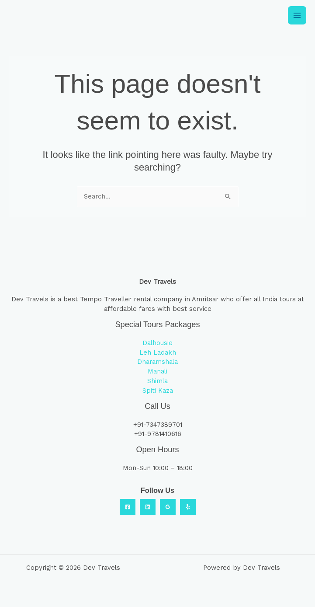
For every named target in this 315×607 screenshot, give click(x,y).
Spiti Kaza (157, 390)
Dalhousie (157, 343)
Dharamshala (157, 362)
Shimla (157, 381)
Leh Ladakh (157, 352)
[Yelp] (188, 507)
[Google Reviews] (168, 507)
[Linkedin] (148, 507)
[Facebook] (127, 507)
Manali (157, 371)
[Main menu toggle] (297, 15)
